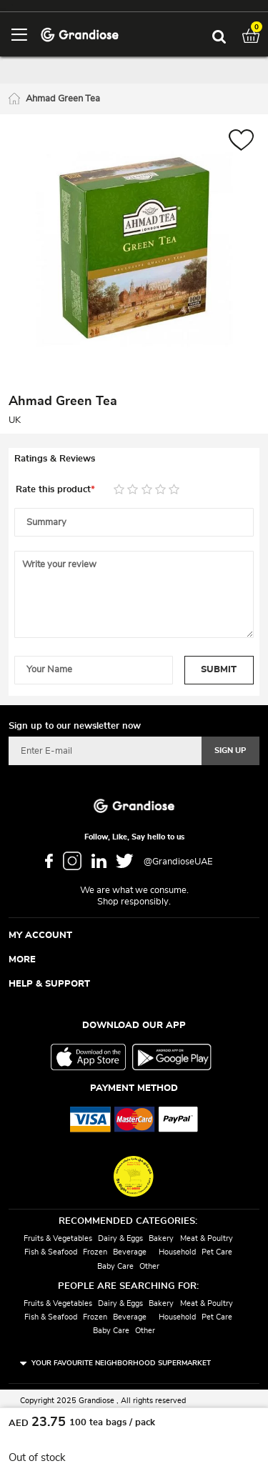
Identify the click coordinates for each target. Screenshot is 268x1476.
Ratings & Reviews (54, 459)
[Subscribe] (230, 751)
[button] (241, 141)
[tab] (134, 459)
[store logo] (79, 34)
